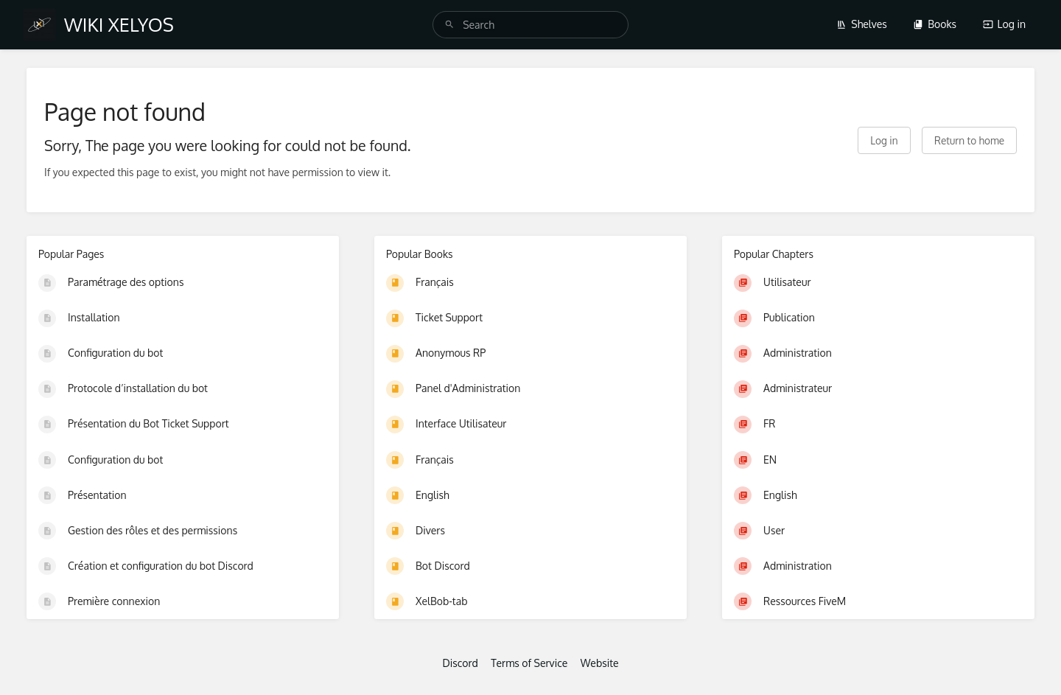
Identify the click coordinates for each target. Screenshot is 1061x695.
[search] (530, 24)
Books (934, 24)
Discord (459, 663)
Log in (1004, 24)
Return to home (969, 140)
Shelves (861, 24)
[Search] (449, 24)
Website (600, 663)
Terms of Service (529, 663)
